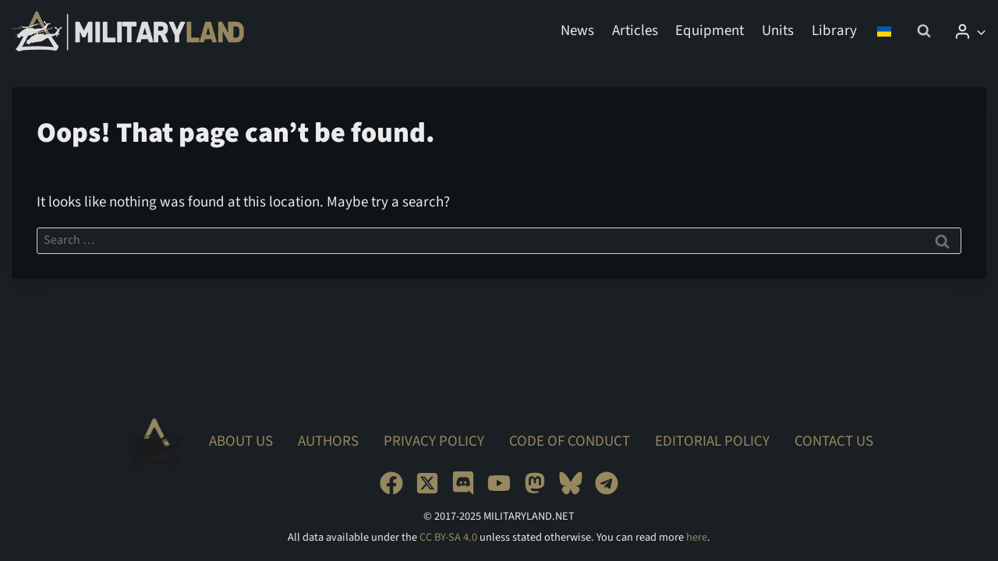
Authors (328, 441)
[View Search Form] (924, 31)
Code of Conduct (569, 441)
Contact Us (834, 441)
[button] (980, 31)
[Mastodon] (535, 483)
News (577, 30)
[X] (427, 483)
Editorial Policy (712, 441)
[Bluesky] (570, 483)
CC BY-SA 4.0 (448, 537)
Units (778, 30)
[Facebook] (391, 483)
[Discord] (463, 483)
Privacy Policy (434, 441)
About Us (241, 441)
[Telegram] (606, 483)
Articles (635, 30)
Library (834, 30)
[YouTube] (499, 483)
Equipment (709, 30)
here (696, 537)
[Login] (970, 31)
